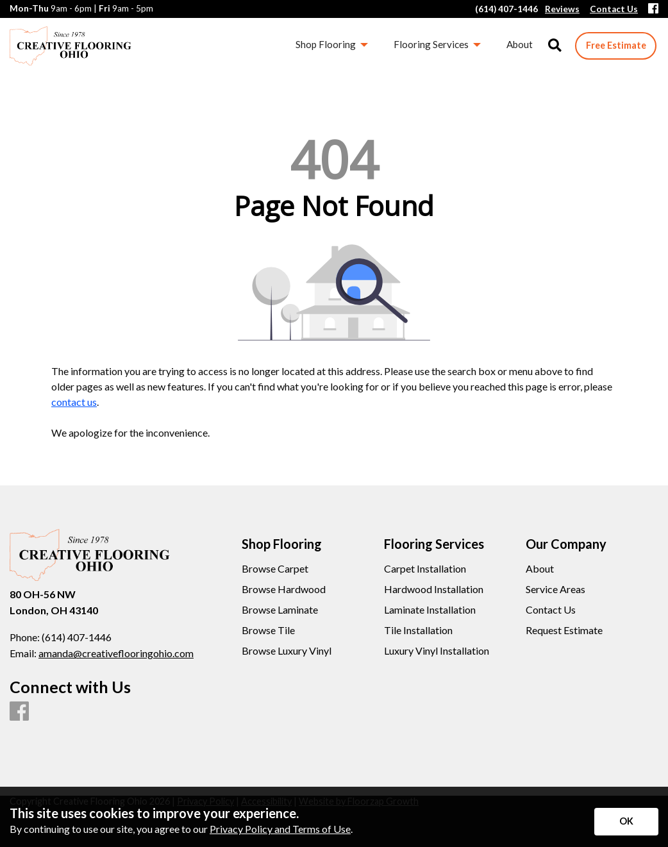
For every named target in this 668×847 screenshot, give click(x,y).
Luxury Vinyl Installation (436, 651)
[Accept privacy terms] (626, 821)
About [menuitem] (519, 44)
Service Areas (555, 589)
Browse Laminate (280, 610)
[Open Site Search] (555, 45)
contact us (74, 402)
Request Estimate (564, 630)
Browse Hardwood (284, 589)
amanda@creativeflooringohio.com (116, 653)
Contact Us (551, 610)
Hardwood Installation (433, 589)
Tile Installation (418, 630)
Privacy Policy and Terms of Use (280, 829)
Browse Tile (268, 630)
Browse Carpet (275, 569)
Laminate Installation (430, 610)
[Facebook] (653, 9)
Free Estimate (616, 45)
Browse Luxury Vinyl (286, 651)
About (540, 569)
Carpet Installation (425, 569)
